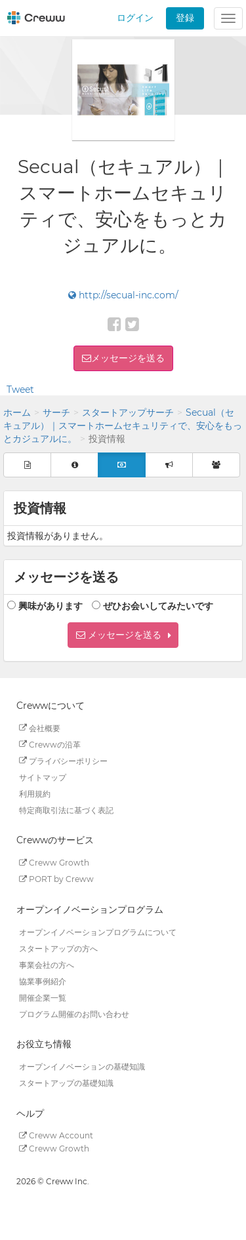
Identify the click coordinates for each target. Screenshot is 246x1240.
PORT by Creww (56, 879)
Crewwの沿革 (50, 744)
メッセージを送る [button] (128, 358)
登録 (185, 18)
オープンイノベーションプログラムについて (97, 931)
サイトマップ (42, 777)
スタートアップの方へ (58, 948)
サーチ (56, 412)
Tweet (20, 389)
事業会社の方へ (46, 964)
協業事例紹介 (42, 981)
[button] (123, 635)
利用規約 (35, 793)
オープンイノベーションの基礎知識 (82, 1066)
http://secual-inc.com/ (123, 295)
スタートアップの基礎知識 (66, 1083)
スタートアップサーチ (128, 412)
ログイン (135, 18)
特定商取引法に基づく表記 (66, 809)
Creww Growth (54, 863)
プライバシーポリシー (63, 760)
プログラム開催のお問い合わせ (74, 1013)
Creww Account (56, 1135)
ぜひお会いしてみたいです (158, 606)
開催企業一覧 (42, 997)
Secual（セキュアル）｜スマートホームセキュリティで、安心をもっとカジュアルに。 (122, 426)
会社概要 (39, 727)
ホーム (17, 412)
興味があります (50, 606)
